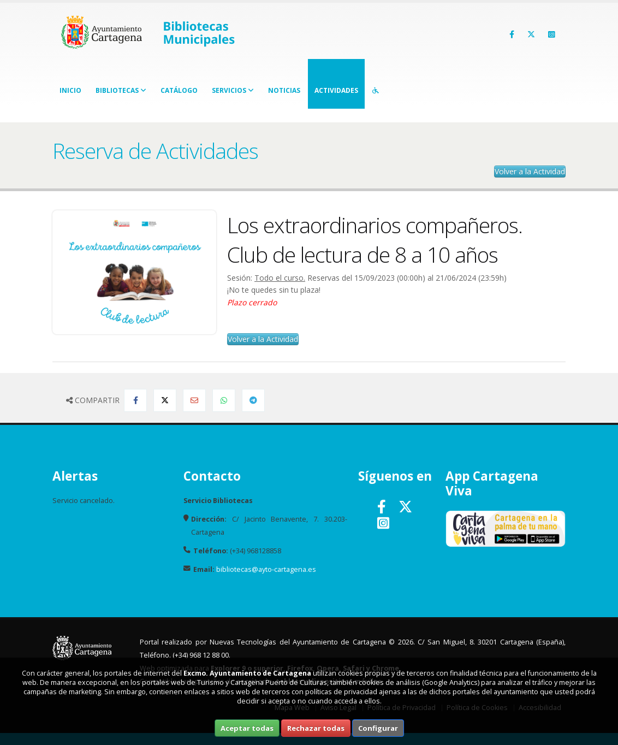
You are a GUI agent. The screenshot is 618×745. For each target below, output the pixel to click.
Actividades (336, 90)
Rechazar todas (315, 728)
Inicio (70, 90)
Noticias (284, 90)
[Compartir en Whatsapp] (223, 400)
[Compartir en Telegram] (253, 400)
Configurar (378, 728)
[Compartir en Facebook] (135, 400)
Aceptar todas (247, 728)
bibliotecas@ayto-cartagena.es (266, 569)
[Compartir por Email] (194, 400)
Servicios (233, 90)
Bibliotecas (121, 90)
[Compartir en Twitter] (164, 400)
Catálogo (179, 90)
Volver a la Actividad (530, 171)
